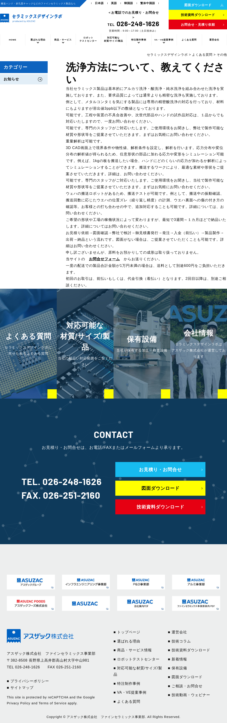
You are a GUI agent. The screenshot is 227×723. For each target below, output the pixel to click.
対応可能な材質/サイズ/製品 (113, 39)
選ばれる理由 (37, 39)
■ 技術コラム (179, 641)
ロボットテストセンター (88, 39)
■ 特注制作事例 (127, 683)
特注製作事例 (138, 39)
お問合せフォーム (104, 259)
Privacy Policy (18, 703)
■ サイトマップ (20, 688)
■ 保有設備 (177, 668)
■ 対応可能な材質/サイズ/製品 (138, 671)
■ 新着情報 (177, 659)
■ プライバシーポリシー (28, 681)
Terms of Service (53, 703)
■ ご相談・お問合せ (185, 686)
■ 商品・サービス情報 (133, 650)
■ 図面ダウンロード (185, 677)
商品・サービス (63, 39)
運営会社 (214, 39)
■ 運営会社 (177, 632)
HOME (12, 39)
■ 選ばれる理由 (127, 641)
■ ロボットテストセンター (137, 659)
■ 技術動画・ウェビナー (189, 695)
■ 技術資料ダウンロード (189, 650)
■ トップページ (127, 632)
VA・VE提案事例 (163, 39)
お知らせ (11, 79)
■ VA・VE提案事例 (130, 692)
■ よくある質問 (127, 701)
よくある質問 (189, 39)
